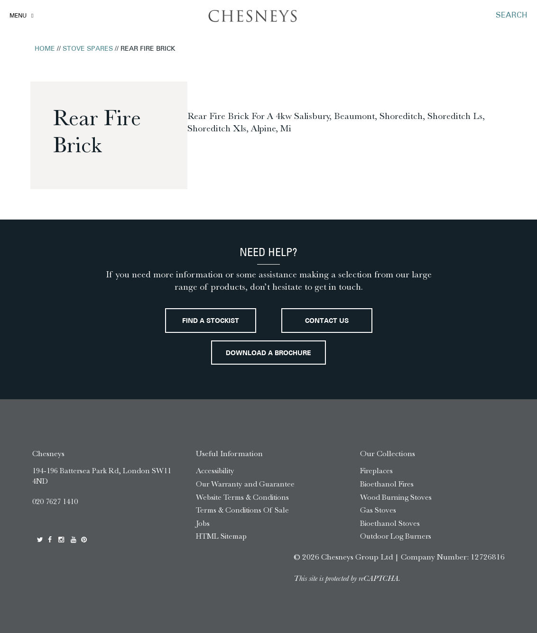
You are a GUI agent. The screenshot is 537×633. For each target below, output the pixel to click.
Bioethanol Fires (387, 483)
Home (45, 49)
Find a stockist (210, 321)
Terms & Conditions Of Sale (242, 509)
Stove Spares (88, 49)
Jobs (203, 523)
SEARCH (512, 15)
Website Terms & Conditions (242, 497)
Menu (18, 16)
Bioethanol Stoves (390, 523)
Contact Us (327, 321)
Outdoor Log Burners (395, 536)
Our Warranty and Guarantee (245, 483)
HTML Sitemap (221, 536)
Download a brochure (268, 353)
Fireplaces (376, 470)
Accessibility (215, 470)
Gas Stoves (378, 509)
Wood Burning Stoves (396, 497)
